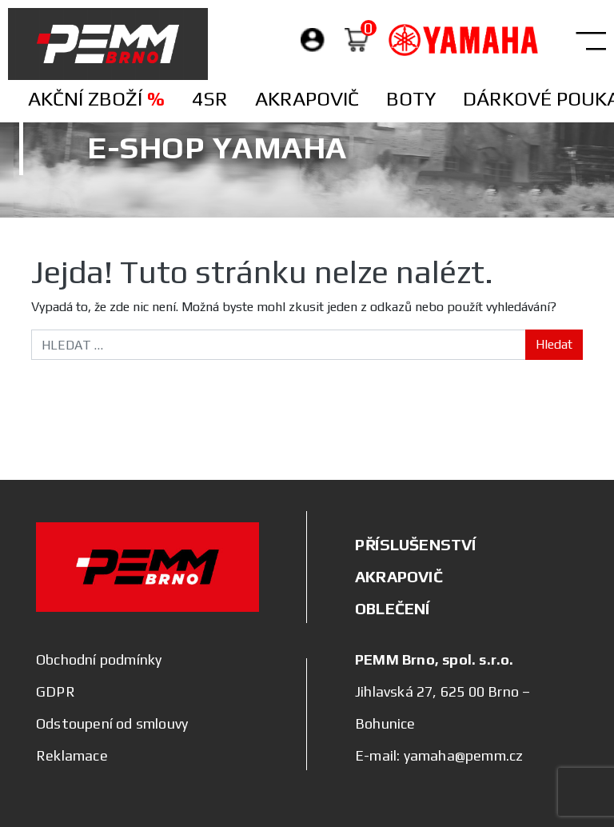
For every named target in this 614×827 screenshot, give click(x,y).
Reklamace (72, 755)
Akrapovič (307, 98)
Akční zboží (96, 98)
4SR (210, 98)
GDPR (55, 691)
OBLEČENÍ (392, 608)
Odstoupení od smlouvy (112, 723)
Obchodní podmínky (98, 659)
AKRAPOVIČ (399, 576)
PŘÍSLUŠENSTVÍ (415, 544)
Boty (411, 98)
